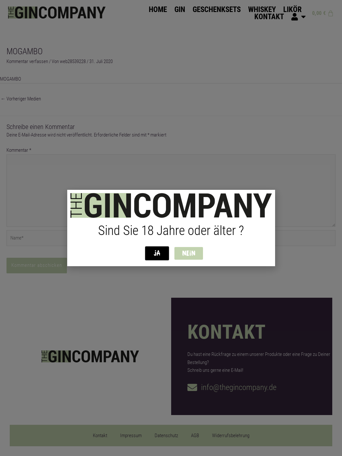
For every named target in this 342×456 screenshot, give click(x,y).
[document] (171, 228)
